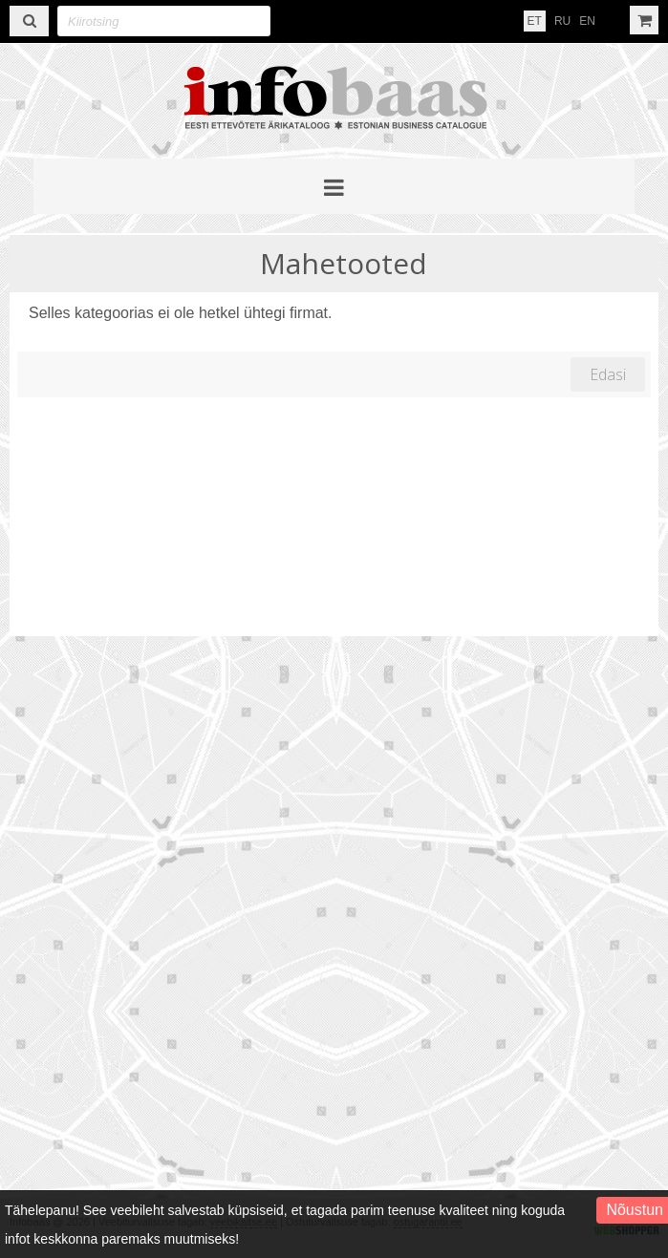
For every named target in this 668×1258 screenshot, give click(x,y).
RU (562, 21)
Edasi (608, 374)
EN (587, 21)
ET (535, 21)
